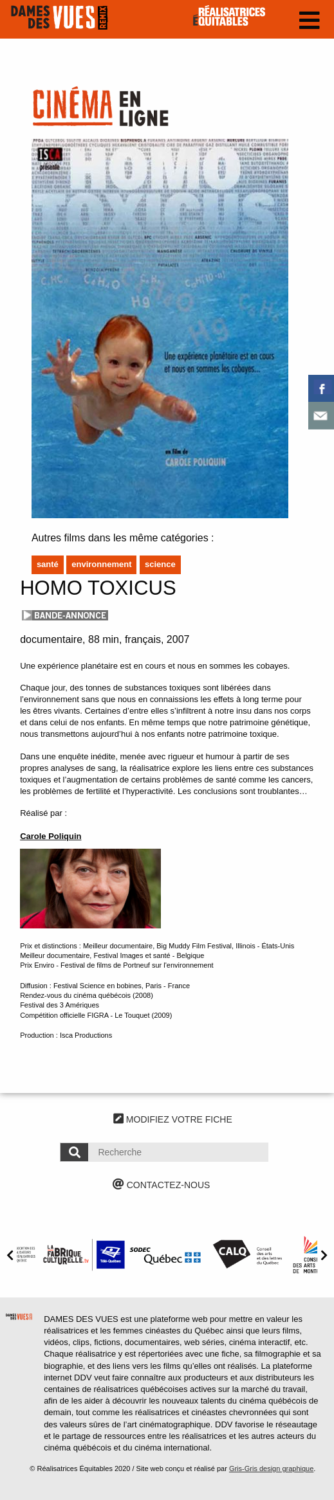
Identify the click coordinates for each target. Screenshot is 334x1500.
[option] (83, 1254)
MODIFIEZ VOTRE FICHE (172, 1119)
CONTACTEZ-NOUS (161, 1185)
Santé (48, 564)
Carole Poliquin (50, 836)
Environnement (101, 564)
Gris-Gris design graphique (271, 1468)
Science (160, 564)
